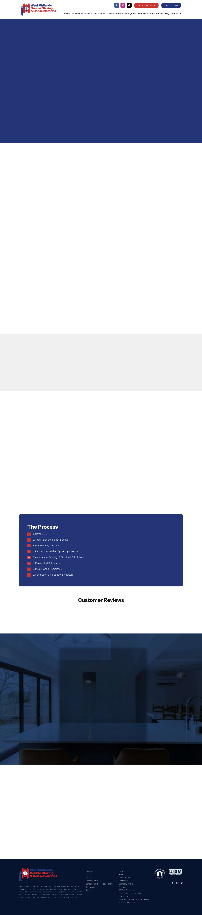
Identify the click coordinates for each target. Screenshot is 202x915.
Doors (88, 875)
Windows (89, 871)
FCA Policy (123, 896)
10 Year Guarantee (127, 890)
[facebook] (116, 5)
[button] (101, 534)
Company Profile (126, 884)
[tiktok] (129, 5)
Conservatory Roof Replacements (100, 884)
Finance (122, 887)
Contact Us (123, 881)
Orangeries (90, 887)
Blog (121, 875)
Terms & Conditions (127, 903)
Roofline (89, 890)
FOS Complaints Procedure (130, 893)
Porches (89, 878)
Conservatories (92, 881)
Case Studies (124, 878)
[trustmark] (38, 869)
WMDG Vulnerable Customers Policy (134, 899)
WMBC (122, 871)
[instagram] (122, 5)
